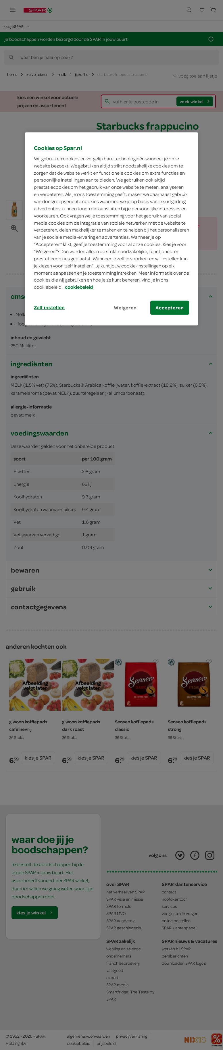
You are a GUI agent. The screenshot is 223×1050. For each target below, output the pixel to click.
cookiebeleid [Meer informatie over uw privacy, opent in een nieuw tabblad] (79, 287)
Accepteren (169, 308)
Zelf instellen (49, 307)
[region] (111, 228)
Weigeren (125, 308)
